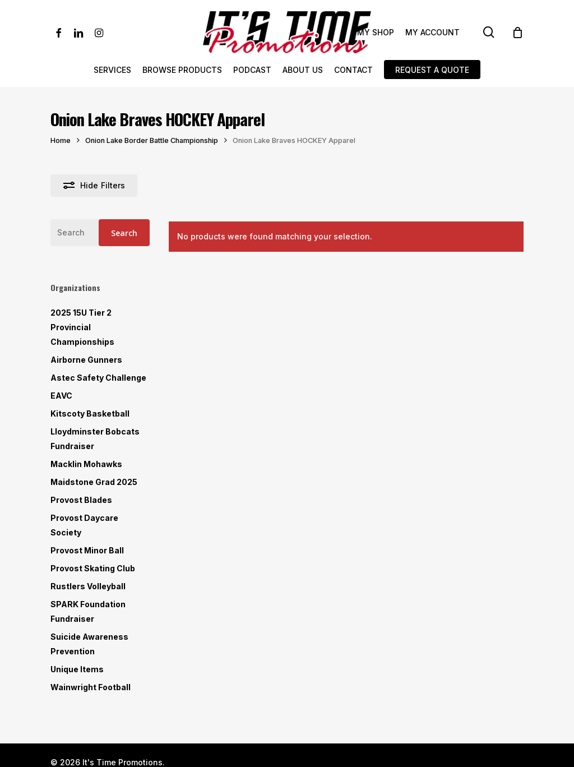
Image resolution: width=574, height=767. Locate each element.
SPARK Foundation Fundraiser (88, 611)
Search (124, 233)
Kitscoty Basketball (89, 413)
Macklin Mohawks (86, 464)
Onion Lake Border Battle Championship (151, 140)
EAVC (61, 395)
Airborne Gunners (86, 359)
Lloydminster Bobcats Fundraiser (95, 439)
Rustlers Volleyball (88, 586)
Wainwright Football (90, 687)
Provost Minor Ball (87, 550)
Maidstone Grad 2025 (93, 482)
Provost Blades (81, 500)
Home (60, 140)
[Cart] (517, 32)
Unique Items (77, 669)
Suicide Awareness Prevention (89, 644)
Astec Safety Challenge (98, 377)
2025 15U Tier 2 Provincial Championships (82, 327)
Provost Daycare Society (84, 525)
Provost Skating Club (92, 568)
